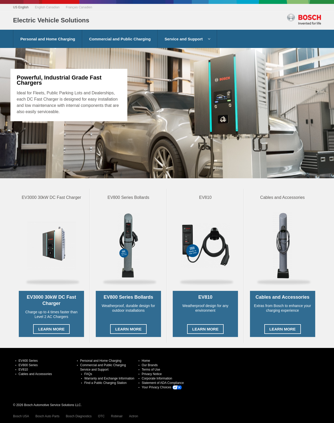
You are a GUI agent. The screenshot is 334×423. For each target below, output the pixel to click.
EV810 (23, 369)
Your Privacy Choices (156, 387)
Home (146, 361)
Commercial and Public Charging (120, 39)
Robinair (117, 416)
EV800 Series (28, 365)
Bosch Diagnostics (79, 416)
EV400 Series (28, 361)
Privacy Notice (152, 374)
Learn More (51, 329)
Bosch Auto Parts (47, 416)
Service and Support (184, 39)
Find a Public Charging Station (105, 383)
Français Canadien (79, 7)
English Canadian (47, 7)
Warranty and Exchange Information (109, 378)
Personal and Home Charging (47, 39)
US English (20, 7)
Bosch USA (21, 416)
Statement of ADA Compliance (163, 383)
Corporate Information (157, 378)
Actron (133, 416)
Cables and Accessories (35, 374)
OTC (101, 416)
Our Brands (150, 365)
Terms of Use (151, 369)
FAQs (88, 374)
